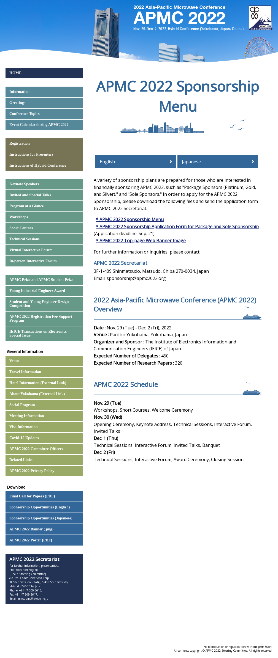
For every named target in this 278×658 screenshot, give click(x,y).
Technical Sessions (24, 239)
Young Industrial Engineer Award (37, 291)
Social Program (22, 405)
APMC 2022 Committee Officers (36, 449)
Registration (19, 143)
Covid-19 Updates (24, 438)
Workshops (18, 217)
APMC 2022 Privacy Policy (31, 471)
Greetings (17, 103)
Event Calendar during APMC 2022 (38, 125)
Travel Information (25, 372)
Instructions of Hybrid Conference (37, 165)
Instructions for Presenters (31, 154)
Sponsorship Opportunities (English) (39, 507)
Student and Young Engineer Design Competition (39, 304)
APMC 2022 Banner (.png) (31, 529)
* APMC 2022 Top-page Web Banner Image (141, 241)
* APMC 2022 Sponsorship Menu (130, 219)
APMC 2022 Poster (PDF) (30, 540)
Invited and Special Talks (30, 195)
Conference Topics (24, 114)
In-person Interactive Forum (33, 261)
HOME (15, 73)
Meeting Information (26, 416)
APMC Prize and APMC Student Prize (41, 280)
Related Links (21, 460)
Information (19, 92)
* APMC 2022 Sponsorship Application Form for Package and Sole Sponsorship (177, 227)
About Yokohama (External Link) (37, 394)
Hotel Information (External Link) (37, 383)
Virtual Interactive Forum (31, 250)
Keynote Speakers (24, 184)
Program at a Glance (26, 206)
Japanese (191, 162)
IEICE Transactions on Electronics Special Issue (38, 333)
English (107, 162)
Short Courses (21, 228)
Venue (14, 361)
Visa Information (23, 427)
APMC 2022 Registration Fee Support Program (40, 319)
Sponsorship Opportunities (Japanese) (40, 518)
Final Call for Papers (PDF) (32, 496)
